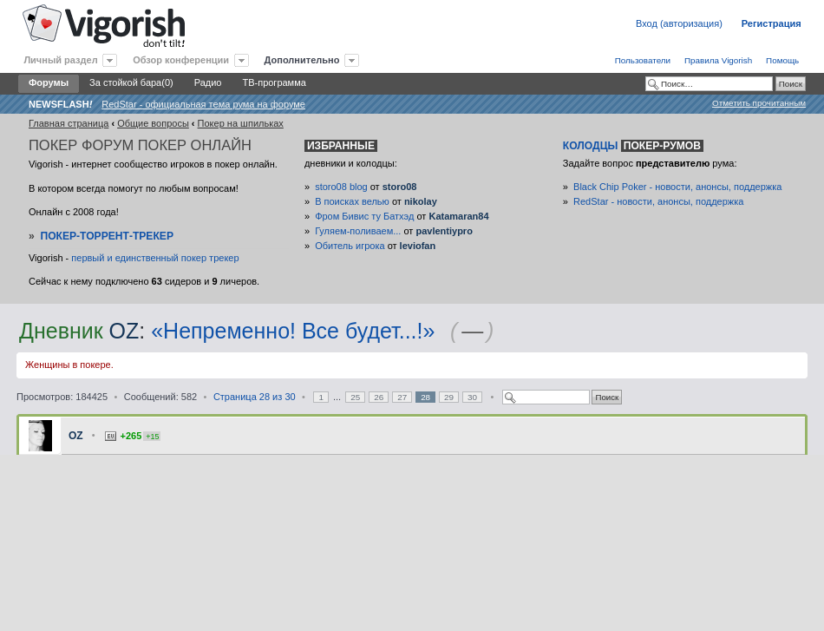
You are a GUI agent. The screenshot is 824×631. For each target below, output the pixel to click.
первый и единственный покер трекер (155, 258)
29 (449, 397)
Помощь (782, 60)
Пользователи (642, 60)
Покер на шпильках (241, 123)
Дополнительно (302, 60)
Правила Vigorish (718, 60)
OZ (124, 331)
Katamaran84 (458, 216)
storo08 (400, 186)
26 (378, 397)
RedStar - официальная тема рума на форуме (203, 104)
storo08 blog (341, 186)
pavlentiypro (443, 231)
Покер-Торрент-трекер (106, 236)
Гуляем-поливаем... (358, 231)
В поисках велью (352, 201)
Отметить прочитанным (759, 103)
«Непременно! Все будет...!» (293, 331)
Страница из (254, 396)
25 (355, 397)
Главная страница (68, 123)
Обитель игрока (349, 245)
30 (472, 397)
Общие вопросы (153, 123)
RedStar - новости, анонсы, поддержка (658, 201)
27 (402, 397)
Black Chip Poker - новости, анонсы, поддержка (677, 186)
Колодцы (633, 146)
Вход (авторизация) (679, 23)
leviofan (418, 245)
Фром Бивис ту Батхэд (364, 216)
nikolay (420, 201)
